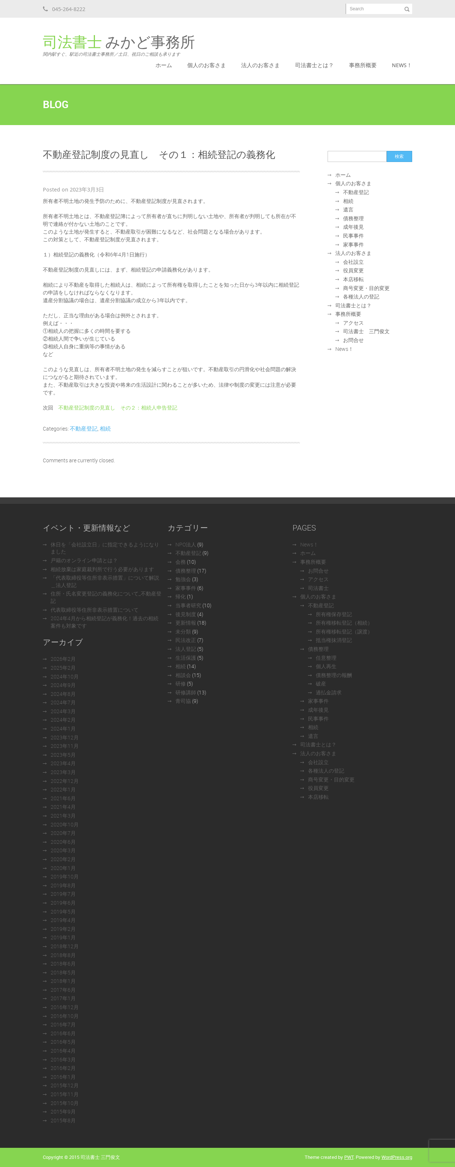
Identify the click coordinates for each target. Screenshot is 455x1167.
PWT (348, 1157)
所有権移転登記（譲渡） (344, 631)
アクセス (353, 322)
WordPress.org (397, 1157)
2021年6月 (63, 798)
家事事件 (353, 244)
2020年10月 (65, 824)
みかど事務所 (119, 45)
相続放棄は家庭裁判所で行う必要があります (102, 569)
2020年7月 (63, 832)
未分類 (183, 631)
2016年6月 (63, 1033)
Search (357, 8)
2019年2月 (63, 928)
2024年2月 (63, 719)
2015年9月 (63, 1111)
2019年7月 (63, 893)
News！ (402, 65)
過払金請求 (329, 692)
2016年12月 (65, 1007)
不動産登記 (84, 428)
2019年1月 (63, 937)
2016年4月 (63, 1050)
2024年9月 (63, 684)
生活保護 (185, 657)
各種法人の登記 (361, 296)
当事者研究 (188, 605)
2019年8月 (63, 885)
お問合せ (353, 339)
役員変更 (353, 270)
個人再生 (326, 666)
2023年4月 (63, 763)
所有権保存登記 (334, 614)
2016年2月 (63, 1067)
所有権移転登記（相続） (344, 622)
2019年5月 (63, 911)
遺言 (348, 209)
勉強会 (183, 579)
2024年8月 (63, 693)
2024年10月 (65, 676)
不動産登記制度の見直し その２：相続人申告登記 (117, 407)
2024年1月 (63, 728)
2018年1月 (63, 980)
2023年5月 (63, 754)
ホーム (163, 65)
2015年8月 (63, 1120)
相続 (105, 428)
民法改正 (185, 639)
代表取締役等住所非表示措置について (94, 609)
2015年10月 (65, 1102)
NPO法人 (185, 544)
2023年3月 (63, 772)
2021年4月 (63, 806)
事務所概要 (363, 65)
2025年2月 (63, 667)
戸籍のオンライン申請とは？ (84, 560)
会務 (180, 561)
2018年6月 (63, 963)
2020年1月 (63, 867)
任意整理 (326, 657)
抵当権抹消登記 (334, 639)
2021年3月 (63, 815)
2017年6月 (63, 989)
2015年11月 (65, 1094)
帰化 (180, 596)
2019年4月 (63, 919)
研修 (180, 683)
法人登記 (185, 648)
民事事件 (353, 235)
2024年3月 (63, 711)
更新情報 (185, 622)
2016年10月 (65, 1015)
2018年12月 (65, 946)
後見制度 (185, 614)
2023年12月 (65, 737)
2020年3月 (63, 850)
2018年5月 (63, 972)
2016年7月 (63, 1024)
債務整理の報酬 (334, 675)
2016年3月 (63, 1059)
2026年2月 (63, 658)
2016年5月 (63, 1041)
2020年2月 (63, 859)
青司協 (183, 700)
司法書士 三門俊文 (366, 331)
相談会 (183, 675)
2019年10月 (65, 876)
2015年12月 (65, 1085)
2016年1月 (63, 1076)
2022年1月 (63, 789)
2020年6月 (63, 841)
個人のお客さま (206, 65)
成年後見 (353, 226)
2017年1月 (63, 998)
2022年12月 (65, 780)
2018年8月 (63, 955)
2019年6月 (63, 902)
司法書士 (318, 587)
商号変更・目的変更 (366, 287)
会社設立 (353, 261)
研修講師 (185, 692)
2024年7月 (63, 702)
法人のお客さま (260, 65)
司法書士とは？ (314, 65)
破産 (321, 683)
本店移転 (353, 279)
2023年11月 (65, 745)
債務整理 (353, 218)
